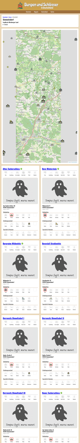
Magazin (36, 12)
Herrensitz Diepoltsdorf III (14, 392)
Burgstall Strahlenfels (51, 243)
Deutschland (44, 12)
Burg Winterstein (49, 168)
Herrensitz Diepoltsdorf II (53, 318)
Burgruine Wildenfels (12, 243)
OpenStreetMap (74, 162)
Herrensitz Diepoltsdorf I (13, 318)
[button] (17, 63)
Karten (52, 12)
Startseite (28, 12)
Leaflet (69, 162)
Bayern (10, 17)
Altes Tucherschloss (11, 168)
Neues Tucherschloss (51, 392)
